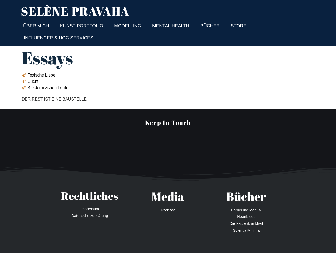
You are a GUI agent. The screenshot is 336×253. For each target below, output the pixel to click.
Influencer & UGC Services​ (58, 37)
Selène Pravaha (75, 11)
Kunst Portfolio (81, 25)
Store (238, 25)
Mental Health (170, 25)
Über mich (36, 25)
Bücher (210, 25)
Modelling (127, 25)
